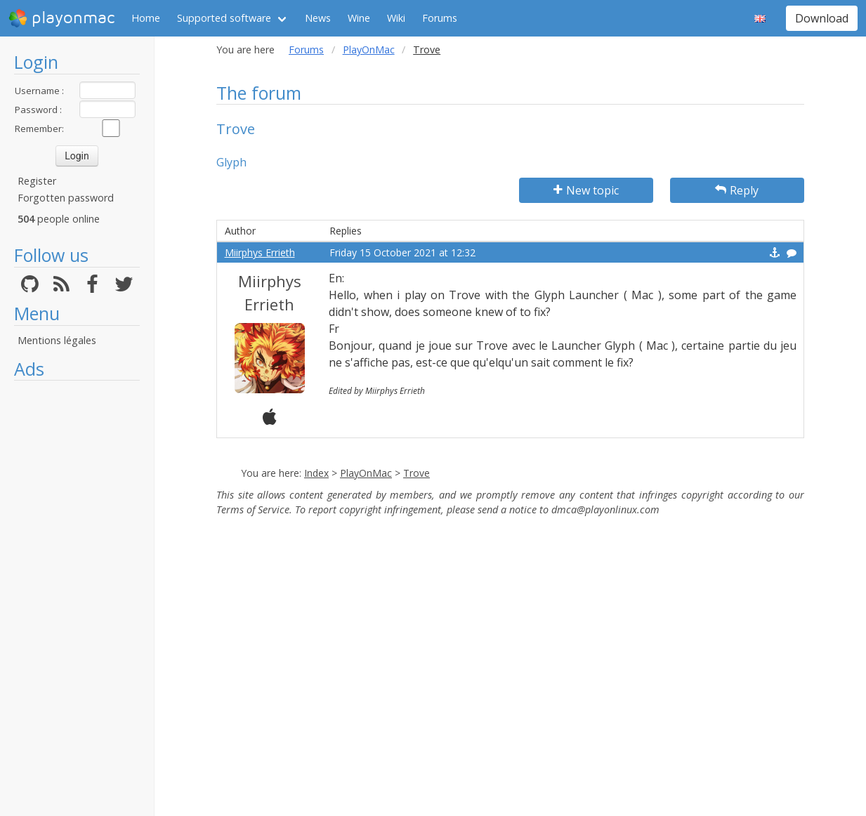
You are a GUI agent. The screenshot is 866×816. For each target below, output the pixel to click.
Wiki (396, 18)
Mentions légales (57, 340)
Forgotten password (66, 197)
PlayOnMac (369, 49)
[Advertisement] (77, 598)
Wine (359, 18)
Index (316, 473)
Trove (416, 473)
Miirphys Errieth (260, 252)
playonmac (61, 18)
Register (37, 180)
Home (145, 18)
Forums (439, 18)
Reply (737, 190)
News (318, 18)
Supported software (224, 18)
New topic (586, 190)
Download (821, 18)
